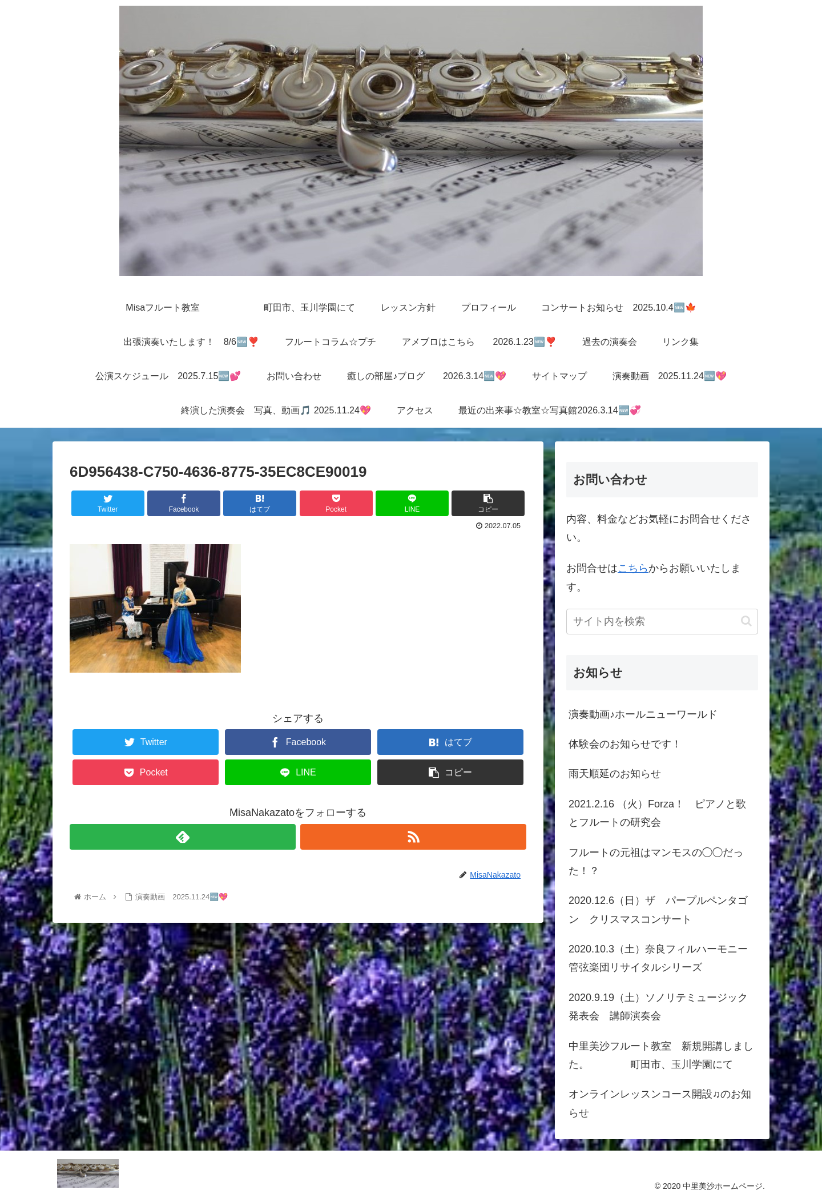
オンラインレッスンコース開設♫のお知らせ (660, 1103)
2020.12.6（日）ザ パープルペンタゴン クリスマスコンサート (658, 909)
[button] (746, 621)
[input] (662, 621)
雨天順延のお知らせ (615, 773)
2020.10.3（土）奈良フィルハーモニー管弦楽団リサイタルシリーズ (658, 958)
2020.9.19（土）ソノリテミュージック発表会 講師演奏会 (658, 1007)
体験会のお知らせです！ (625, 744)
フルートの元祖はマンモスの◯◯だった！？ (656, 862)
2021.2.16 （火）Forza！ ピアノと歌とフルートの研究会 (657, 813)
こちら (633, 568)
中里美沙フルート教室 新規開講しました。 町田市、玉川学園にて (661, 1055)
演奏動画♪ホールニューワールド (643, 714)
